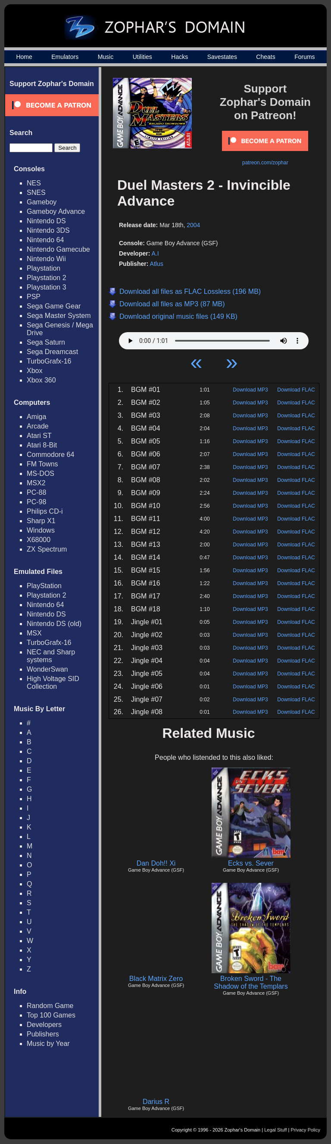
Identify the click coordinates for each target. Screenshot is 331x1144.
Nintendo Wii (46, 258)
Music (106, 56)
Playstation (43, 268)
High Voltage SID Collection (53, 682)
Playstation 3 (46, 287)
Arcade (38, 426)
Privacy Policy (305, 1129)
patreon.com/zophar (265, 163)
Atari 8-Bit (42, 445)
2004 (193, 225)
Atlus (156, 263)
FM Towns (42, 464)
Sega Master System (59, 315)
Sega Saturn (46, 342)
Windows (41, 530)
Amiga (36, 416)
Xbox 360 (41, 380)
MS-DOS (40, 473)
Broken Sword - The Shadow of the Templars (250, 982)
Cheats (265, 56)
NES (34, 183)
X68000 (38, 539)
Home (24, 56)
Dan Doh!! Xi (156, 863)
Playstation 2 (46, 277)
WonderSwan (47, 669)
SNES (36, 192)
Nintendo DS (46, 221)
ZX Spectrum (47, 549)
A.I (155, 253)
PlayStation (44, 585)
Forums (304, 56)
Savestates (222, 56)
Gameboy (41, 202)
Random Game (50, 1005)
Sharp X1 (41, 520)
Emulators (64, 56)
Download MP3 (250, 390)
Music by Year (48, 1043)
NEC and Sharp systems (51, 655)
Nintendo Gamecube (58, 249)
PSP (34, 296)
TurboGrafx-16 (49, 361)
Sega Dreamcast (52, 351)
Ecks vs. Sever (251, 863)
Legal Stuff (275, 1129)
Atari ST (39, 435)
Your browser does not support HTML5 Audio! (214, 338)
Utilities (142, 56)
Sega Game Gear (54, 306)
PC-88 (36, 492)
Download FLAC (296, 390)
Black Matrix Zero (156, 978)
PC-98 (36, 502)
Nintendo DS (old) (54, 623)
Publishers (43, 1034)
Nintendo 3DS (48, 230)
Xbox (34, 370)
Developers (44, 1024)
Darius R (156, 1101)
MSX (34, 633)
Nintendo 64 (45, 240)
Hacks (179, 56)
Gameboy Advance (56, 211)
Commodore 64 (50, 454)
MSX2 (36, 483)
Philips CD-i (45, 511)
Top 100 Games (51, 1015)
